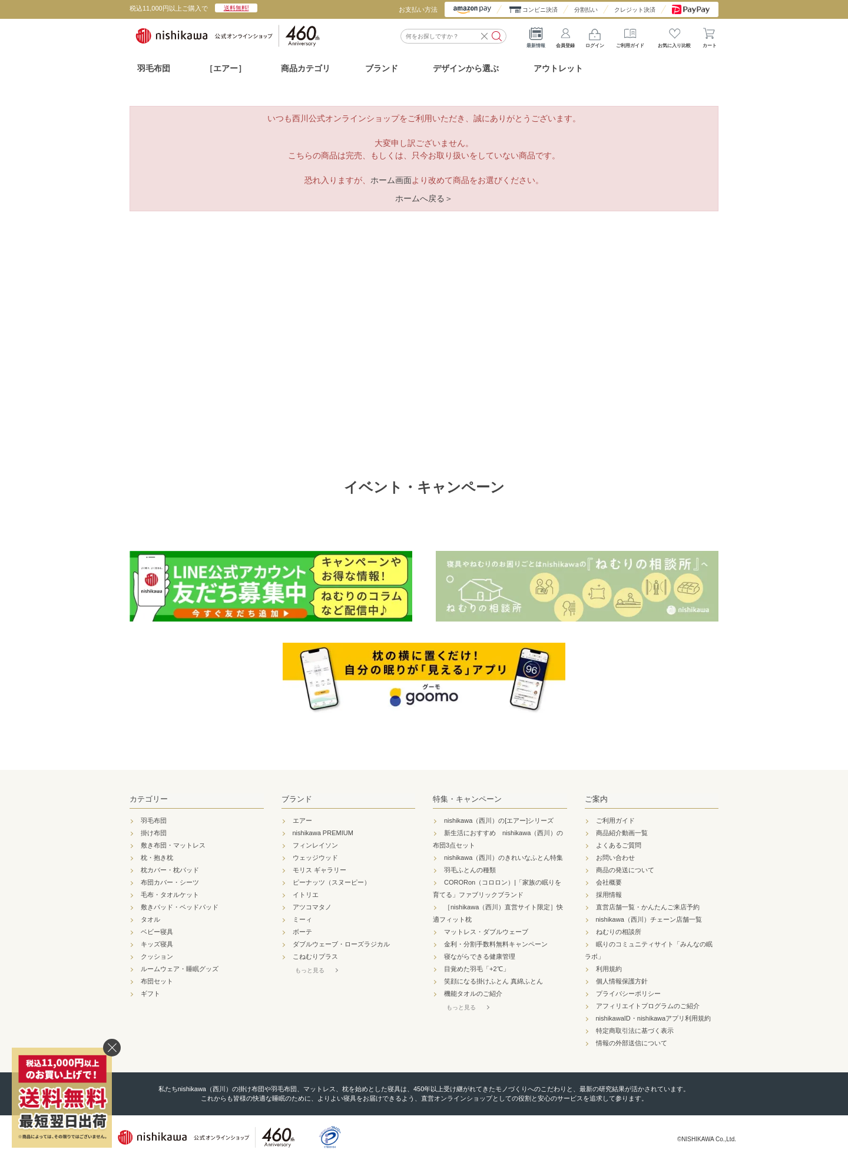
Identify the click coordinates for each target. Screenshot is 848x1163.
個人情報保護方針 (622, 981)
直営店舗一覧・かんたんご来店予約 (648, 907)
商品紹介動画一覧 (622, 832)
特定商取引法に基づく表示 (635, 1030)
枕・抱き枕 (157, 857)
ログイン (594, 35)
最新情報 (535, 35)
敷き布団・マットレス (173, 845)
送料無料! (236, 8)
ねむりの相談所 (618, 931)
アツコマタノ (312, 907)
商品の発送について (625, 869)
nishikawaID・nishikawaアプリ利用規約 (653, 1018)
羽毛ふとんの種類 (470, 869)
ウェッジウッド (315, 857)
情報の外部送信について (631, 1042)
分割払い (586, 9)
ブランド (296, 799)
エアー (302, 820)
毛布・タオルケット (170, 894)
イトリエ (306, 894)
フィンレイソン (315, 845)
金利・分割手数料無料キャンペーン (496, 944)
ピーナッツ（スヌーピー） (331, 882)
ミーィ (302, 919)
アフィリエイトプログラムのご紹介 (648, 1005)
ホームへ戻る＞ (424, 198)
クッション (157, 956)
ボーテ (302, 931)
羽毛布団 (153, 68)
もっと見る (309, 970)
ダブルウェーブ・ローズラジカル (341, 944)
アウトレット (558, 68)
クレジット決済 (634, 9)
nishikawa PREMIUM (323, 832)
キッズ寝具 (157, 944)
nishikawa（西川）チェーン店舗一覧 (649, 919)
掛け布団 (154, 832)
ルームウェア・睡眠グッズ (179, 968)
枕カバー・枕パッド (170, 869)
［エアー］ (225, 68)
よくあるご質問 (618, 845)
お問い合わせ (615, 857)
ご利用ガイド (630, 35)
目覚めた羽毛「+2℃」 (476, 968)
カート (710, 35)
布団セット (157, 981)
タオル (150, 919)
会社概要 (609, 882)
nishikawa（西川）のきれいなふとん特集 (503, 857)
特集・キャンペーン (467, 799)
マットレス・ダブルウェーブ (486, 931)
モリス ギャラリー (319, 869)
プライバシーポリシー (628, 993)
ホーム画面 (391, 180)
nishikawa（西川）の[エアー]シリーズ (499, 820)
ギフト (150, 993)
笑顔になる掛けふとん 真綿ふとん (493, 981)
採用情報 (609, 894)
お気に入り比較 (674, 35)
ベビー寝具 (157, 931)
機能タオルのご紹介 (473, 993)
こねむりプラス (315, 956)
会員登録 (565, 35)
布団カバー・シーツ (170, 882)
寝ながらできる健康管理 (479, 956)
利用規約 (609, 968)
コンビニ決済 (540, 9)
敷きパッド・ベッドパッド (179, 907)
